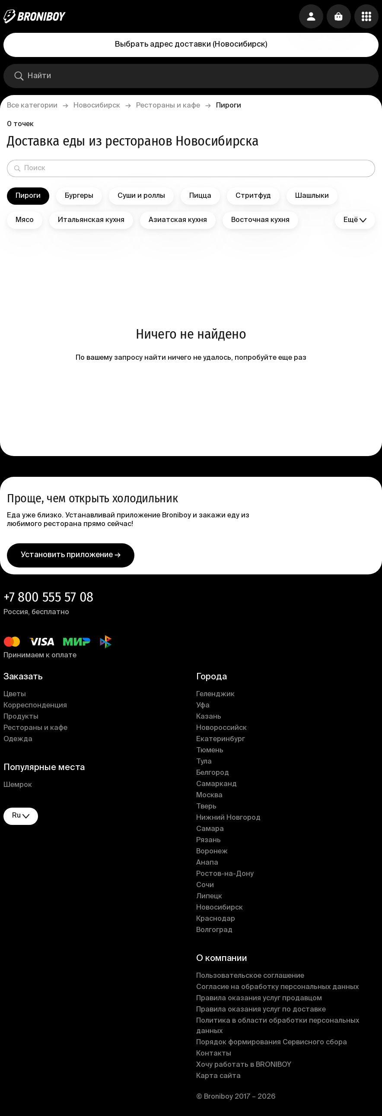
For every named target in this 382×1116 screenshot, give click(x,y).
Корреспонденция (35, 705)
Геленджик (215, 694)
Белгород (212, 773)
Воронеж (212, 851)
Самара (210, 829)
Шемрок (17, 785)
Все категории (32, 105)
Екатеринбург (220, 739)
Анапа (207, 862)
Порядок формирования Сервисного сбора (271, 1042)
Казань (208, 716)
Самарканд (216, 784)
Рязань (208, 840)
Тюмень (209, 750)
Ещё (355, 220)
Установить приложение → (71, 555)
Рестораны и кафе (168, 105)
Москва (209, 795)
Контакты (213, 1053)
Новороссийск (221, 728)
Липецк (209, 896)
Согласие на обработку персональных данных (277, 987)
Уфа (203, 705)
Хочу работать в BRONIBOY (243, 1065)
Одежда (17, 739)
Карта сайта (218, 1076)
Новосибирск (96, 105)
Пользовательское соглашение (250, 976)
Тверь (206, 806)
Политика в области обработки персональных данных (277, 1026)
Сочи (205, 885)
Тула (204, 761)
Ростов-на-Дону (225, 874)
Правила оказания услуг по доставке (261, 1009)
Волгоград (214, 930)
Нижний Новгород (228, 818)
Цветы (14, 694)
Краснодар (215, 919)
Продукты (20, 716)
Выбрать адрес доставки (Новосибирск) (191, 44)
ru (20, 816)
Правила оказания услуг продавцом (259, 998)
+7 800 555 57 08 (48, 597)
